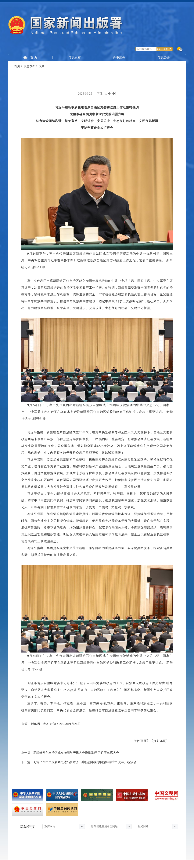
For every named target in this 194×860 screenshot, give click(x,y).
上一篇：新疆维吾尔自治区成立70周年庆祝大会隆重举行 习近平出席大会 (70, 752)
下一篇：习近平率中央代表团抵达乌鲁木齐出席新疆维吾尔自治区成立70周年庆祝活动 (78, 762)
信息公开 (164, 57)
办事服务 (119, 57)
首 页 (30, 57)
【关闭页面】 (140, 741)
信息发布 (75, 57)
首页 (17, 66)
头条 (42, 66)
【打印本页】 (159, 741)
